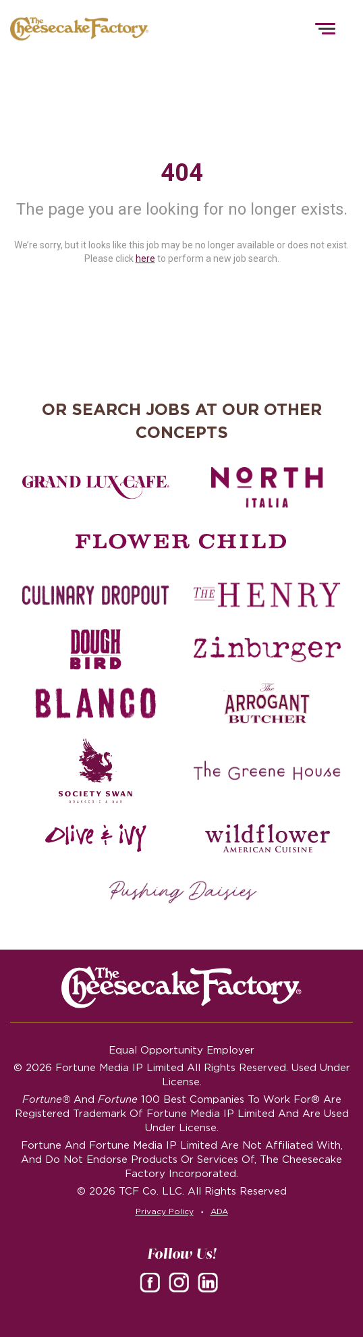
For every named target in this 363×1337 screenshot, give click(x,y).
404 (182, 173)
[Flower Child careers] (181, 541)
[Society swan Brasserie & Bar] (95, 770)
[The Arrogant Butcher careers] (267, 703)
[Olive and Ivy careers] (95, 838)
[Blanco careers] (95, 703)
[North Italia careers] (267, 487)
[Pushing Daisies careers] (182, 892)
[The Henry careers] (267, 595)
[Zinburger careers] (267, 649)
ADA (219, 1211)
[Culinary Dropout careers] (95, 595)
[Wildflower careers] (267, 838)
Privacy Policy (165, 1211)
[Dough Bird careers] (95, 649)
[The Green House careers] (267, 771)
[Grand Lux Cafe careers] (95, 487)
